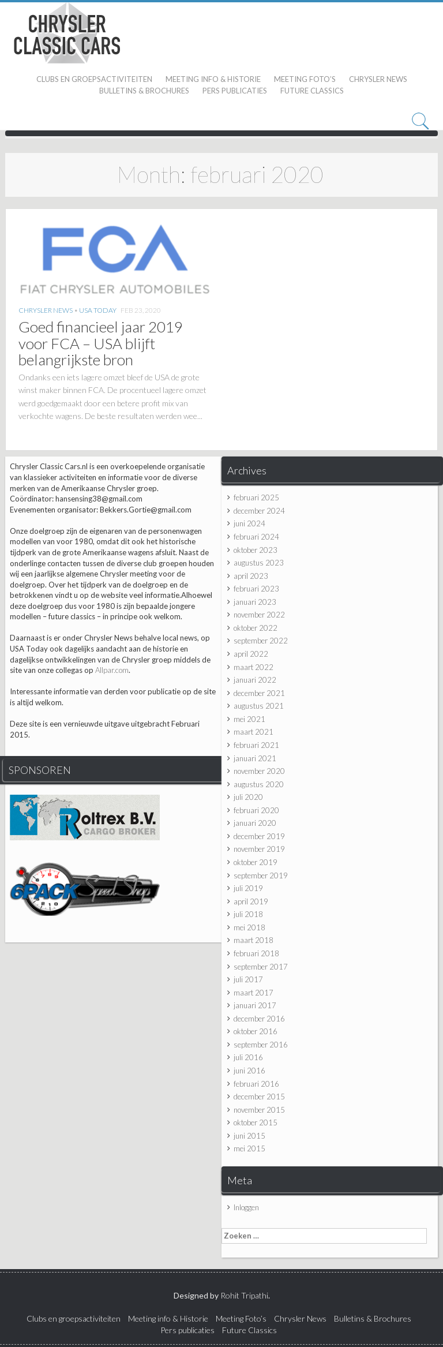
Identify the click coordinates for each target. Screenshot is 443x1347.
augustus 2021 (259, 705)
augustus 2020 (259, 784)
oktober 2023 (255, 550)
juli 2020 (248, 797)
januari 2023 (255, 602)
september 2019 (261, 875)
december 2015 (259, 1096)
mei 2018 (249, 927)
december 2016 (259, 1018)
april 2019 (251, 901)
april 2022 (251, 653)
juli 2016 (248, 1057)
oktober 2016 (255, 1031)
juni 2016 (249, 1070)
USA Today (98, 310)
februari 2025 (256, 497)
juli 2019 (248, 888)
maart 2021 (253, 731)
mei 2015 (249, 1148)
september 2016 (261, 1044)
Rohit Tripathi (244, 1295)
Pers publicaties (234, 90)
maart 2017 (253, 992)
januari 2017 (255, 1005)
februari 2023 (256, 588)
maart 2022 (253, 667)
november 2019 (259, 849)
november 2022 (259, 614)
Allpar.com (112, 670)
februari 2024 (256, 536)
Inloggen (246, 1207)
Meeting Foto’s (305, 79)
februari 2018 (256, 953)
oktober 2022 (255, 628)
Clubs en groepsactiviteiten (94, 79)
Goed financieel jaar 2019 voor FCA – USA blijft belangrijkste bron (100, 343)
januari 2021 (255, 758)
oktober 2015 (255, 1122)
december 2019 (259, 836)
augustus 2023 (259, 562)
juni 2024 (249, 523)
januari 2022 (255, 679)
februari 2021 (256, 745)
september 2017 (261, 966)
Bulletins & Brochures (144, 90)
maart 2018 (253, 940)
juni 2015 (249, 1135)
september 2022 (261, 640)
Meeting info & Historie (213, 79)
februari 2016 (256, 1083)
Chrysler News (378, 79)
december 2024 (259, 510)
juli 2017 (248, 979)
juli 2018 (248, 914)
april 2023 (251, 576)
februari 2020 (256, 810)
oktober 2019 (255, 862)
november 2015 (259, 1109)
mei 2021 (249, 719)
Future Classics (312, 90)
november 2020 (259, 771)
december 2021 (259, 693)
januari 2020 (255, 823)
